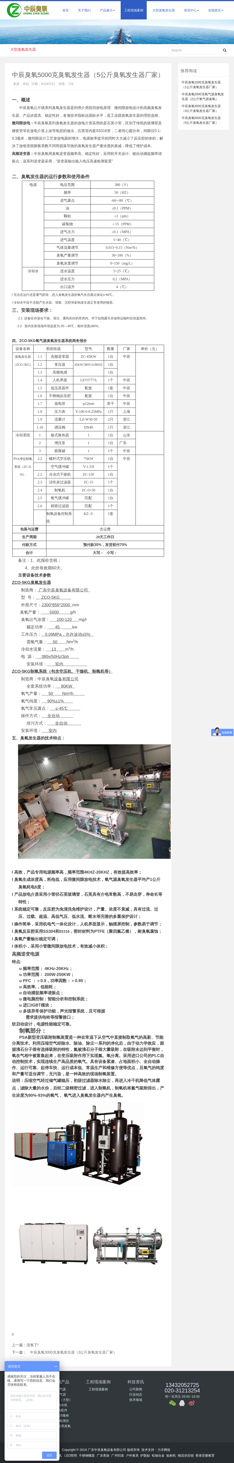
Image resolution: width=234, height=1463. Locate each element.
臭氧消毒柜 (61, 1415)
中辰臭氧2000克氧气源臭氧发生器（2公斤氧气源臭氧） (203, 96)
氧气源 (61, 1394)
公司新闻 (135, 1389)
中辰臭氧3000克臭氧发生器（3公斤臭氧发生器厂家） (73, 1352)
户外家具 (132, 1455)
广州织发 (117, 1455)
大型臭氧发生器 (163, 10)
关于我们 (84, 10)
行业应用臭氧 (61, 1426)
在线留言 (215, 10)
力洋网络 (163, 1450)
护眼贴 (145, 1455)
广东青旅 (103, 1455)
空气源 (61, 1389)
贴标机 (171, 1455)
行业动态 (135, 1394)
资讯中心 (191, 10)
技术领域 (135, 1400)
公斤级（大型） (61, 1400)
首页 (65, 10)
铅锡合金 (158, 1455)
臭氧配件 (61, 1410)
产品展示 (107, 10)
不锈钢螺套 (87, 1455)
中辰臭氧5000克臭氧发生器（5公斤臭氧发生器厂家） (201, 120)
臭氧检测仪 (61, 1421)
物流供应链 (186, 1455)
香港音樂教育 (205, 1455)
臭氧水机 (61, 1405)
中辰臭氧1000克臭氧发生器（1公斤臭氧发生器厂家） (201, 84)
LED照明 (70, 1455)
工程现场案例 (133, 10)
